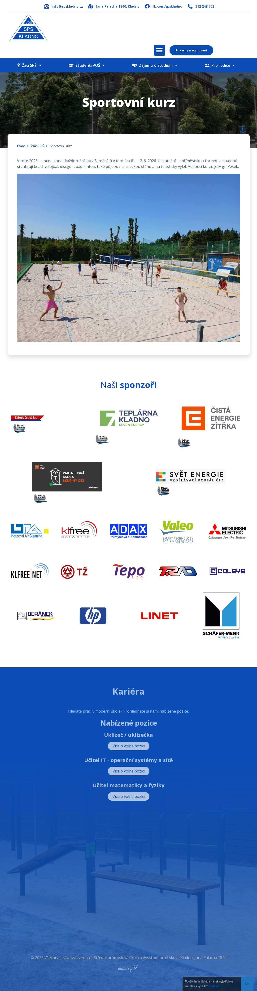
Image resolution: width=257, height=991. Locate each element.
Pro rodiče (220, 65)
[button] (159, 50)
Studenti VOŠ (87, 65)
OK (247, 984)
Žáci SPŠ (29, 65)
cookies (214, 986)
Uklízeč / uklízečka (128, 734)
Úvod (21, 146)
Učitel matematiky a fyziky (129, 785)
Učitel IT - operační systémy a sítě (128, 759)
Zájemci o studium (154, 65)
